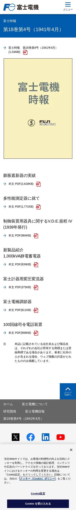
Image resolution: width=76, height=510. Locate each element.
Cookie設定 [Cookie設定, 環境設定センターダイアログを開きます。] (38, 493)
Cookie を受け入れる (38, 503)
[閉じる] (71, 449)
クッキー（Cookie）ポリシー (37, 478)
